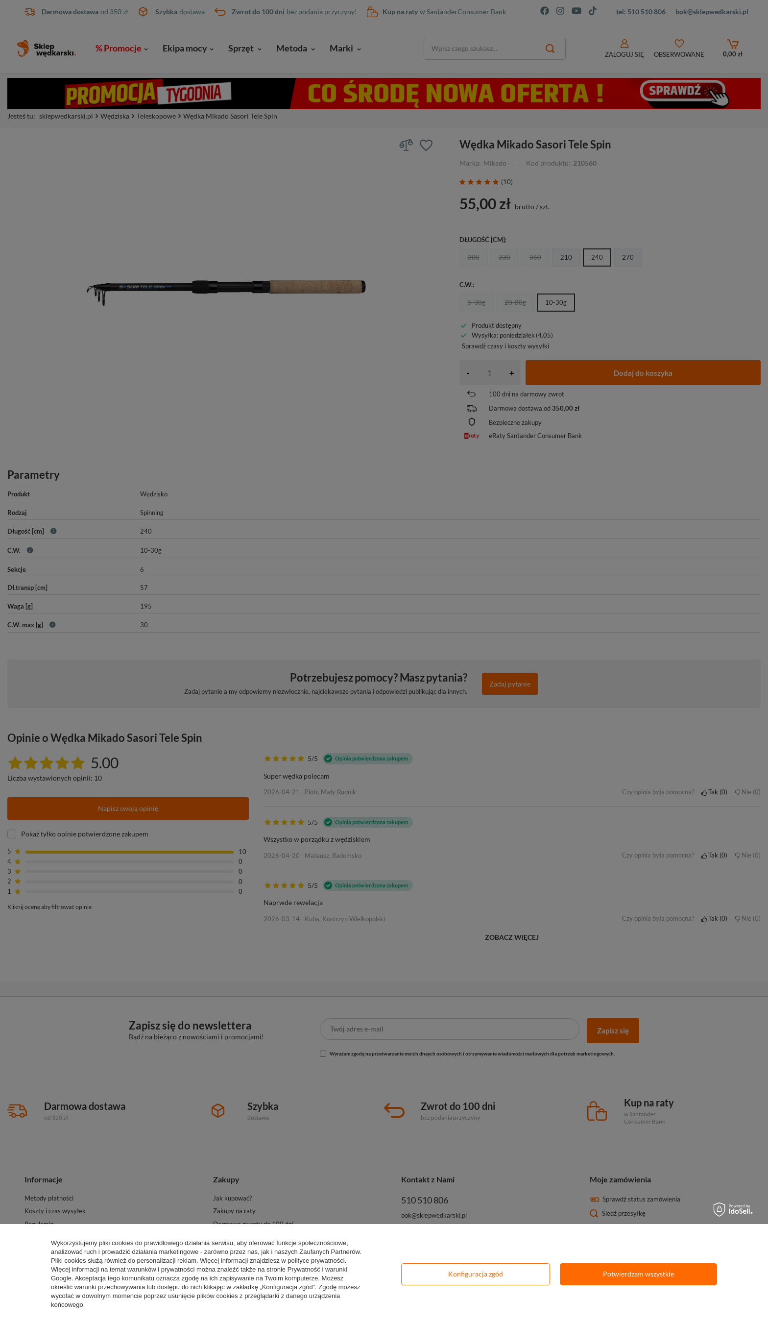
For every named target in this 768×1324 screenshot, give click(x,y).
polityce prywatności (316, 1260)
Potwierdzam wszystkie (638, 1274)
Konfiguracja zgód (475, 1274)
